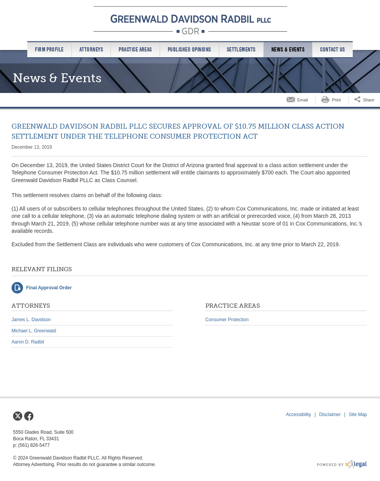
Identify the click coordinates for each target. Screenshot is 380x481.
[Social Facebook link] (28, 416)
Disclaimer (330, 414)
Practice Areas (135, 49)
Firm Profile (49, 49)
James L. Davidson (31, 319)
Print (336, 100)
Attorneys (91, 49)
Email (302, 100)
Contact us (332, 49)
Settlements (241, 49)
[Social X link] (17, 416)
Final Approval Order (49, 287)
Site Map (358, 414)
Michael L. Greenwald (34, 330)
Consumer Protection (227, 319)
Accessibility (298, 414)
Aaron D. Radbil (28, 342)
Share (368, 100)
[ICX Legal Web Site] (342, 464)
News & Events (287, 49)
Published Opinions (189, 49)
